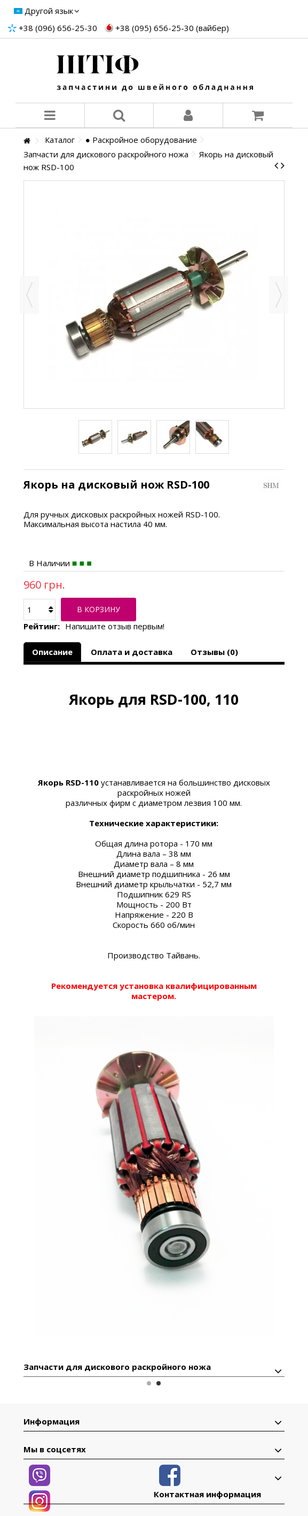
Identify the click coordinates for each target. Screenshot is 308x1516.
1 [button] (149, 1383)
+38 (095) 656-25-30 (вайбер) (172, 27)
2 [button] (158, 1383)
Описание (52, 651)
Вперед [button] (278, 295)
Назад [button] (29, 295)
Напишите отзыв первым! (114, 626)
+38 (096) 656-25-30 (58, 27)
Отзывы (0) (214, 651)
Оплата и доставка (131, 651)
